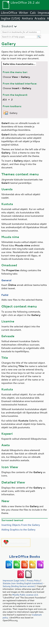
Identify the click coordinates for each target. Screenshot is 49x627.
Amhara (27, 18)
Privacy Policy (33, 580)
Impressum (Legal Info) (14, 580)
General (6, 280)
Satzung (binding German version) (19, 586)
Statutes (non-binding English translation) (23, 583)
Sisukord (7, 26)
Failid (4, 295)
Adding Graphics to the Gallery (18, 529)
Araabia (39, 18)
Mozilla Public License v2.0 (25, 594)
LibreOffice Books (24, 556)
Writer (23, 12)
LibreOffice (9, 12)
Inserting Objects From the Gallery (20, 524)
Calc (33, 12)
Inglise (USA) (10, 18)
